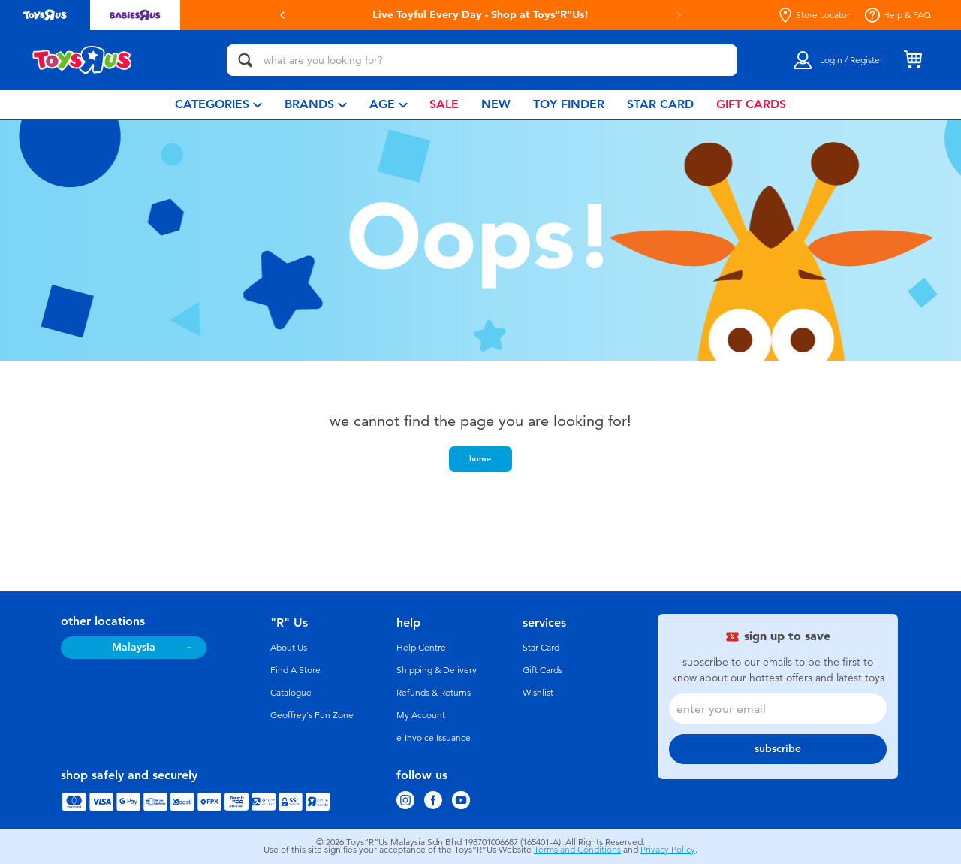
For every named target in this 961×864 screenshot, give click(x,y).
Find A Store (295, 670)
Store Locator (814, 15)
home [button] (480, 458)
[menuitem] (218, 104)
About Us (288, 647)
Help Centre (421, 647)
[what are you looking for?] (482, 60)
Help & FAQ (898, 15)
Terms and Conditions (577, 849)
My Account (420, 715)
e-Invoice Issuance (433, 738)
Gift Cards (542, 670)
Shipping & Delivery (436, 670)
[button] (282, 15)
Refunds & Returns (433, 692)
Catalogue (291, 692)
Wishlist (538, 692)
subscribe (778, 748)
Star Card (541, 647)
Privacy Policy (667, 849)
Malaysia (133, 647)
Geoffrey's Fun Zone (312, 715)
